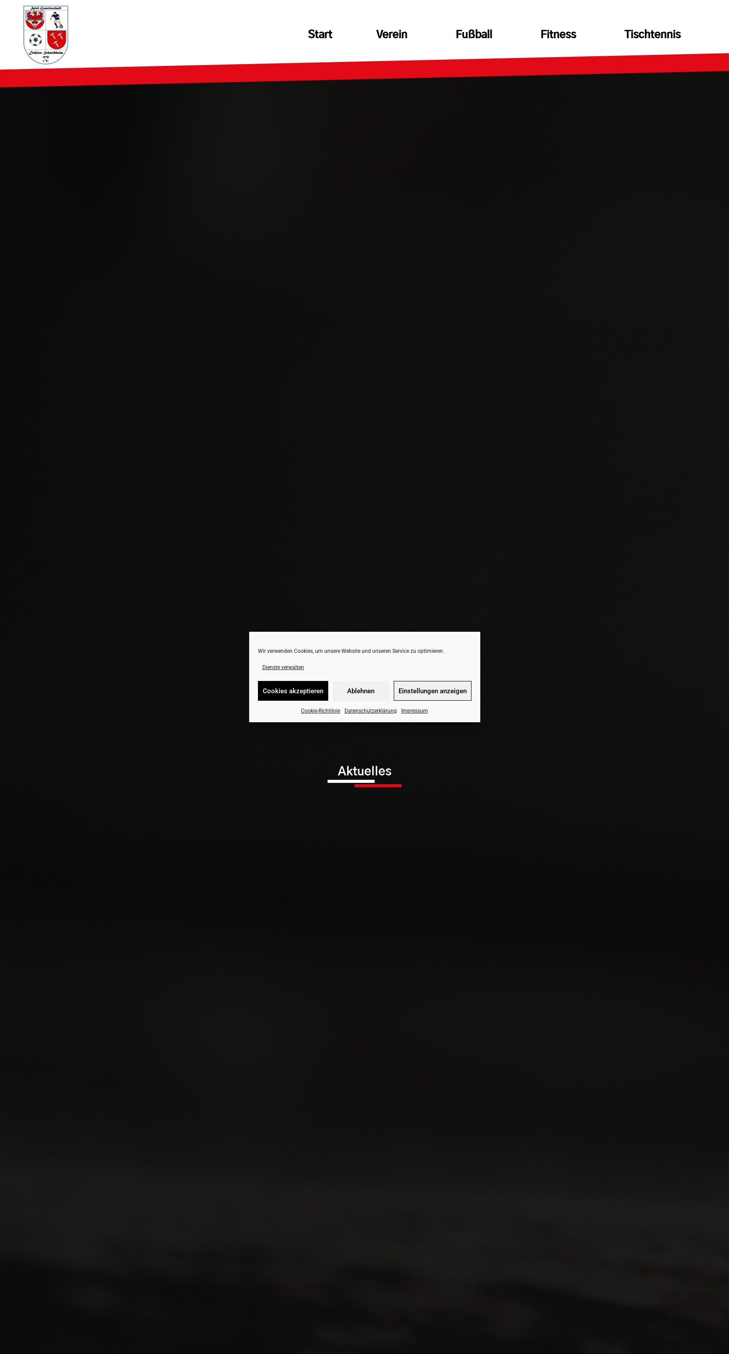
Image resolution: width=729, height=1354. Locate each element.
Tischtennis (652, 35)
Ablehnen (360, 691)
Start (320, 35)
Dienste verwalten (283, 667)
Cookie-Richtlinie (320, 711)
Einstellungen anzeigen (433, 691)
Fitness (560, 35)
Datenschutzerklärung (371, 711)
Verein (394, 35)
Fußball (476, 35)
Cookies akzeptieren (293, 691)
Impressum (414, 711)
